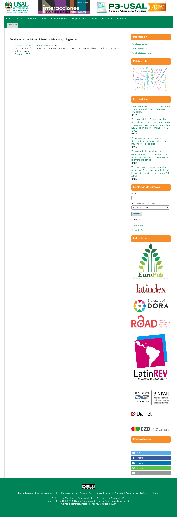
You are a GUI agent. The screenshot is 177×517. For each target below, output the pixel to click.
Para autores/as (139, 49)
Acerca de (122, 19)
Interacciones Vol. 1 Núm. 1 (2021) (31, 46)
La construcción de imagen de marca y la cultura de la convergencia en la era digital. (150, 109)
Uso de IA (107, 19)
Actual (19, 19)
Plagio (43, 19)
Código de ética (59, 19)
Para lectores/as (139, 44)
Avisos (94, 19)
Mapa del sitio (79, 19)
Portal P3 (12, 25)
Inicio (8, 19)
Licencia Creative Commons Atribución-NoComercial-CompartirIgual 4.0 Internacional (114, 493)
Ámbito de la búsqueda (143, 204)
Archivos (31, 19)
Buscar (135, 194)
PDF (28, 54)
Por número (137, 226)
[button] (151, 453)
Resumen (19, 54)
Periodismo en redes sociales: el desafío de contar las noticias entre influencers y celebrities (149, 141)
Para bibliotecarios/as (141, 53)
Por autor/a (137, 230)
